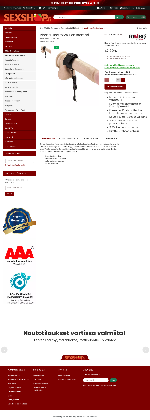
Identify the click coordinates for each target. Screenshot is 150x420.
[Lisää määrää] (123, 80)
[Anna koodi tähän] (19, 188)
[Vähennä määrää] (106, 80)
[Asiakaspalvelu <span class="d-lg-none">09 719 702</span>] (30, 8)
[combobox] (88, 17)
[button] (47, 42)
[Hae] (119, 17)
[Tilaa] (113, 380)
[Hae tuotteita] (88, 17)
